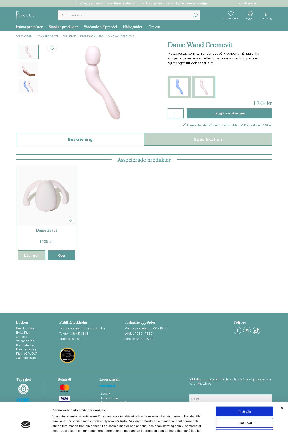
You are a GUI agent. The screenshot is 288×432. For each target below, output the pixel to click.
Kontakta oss (25, 345)
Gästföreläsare (26, 358)
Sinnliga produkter (63, 27)
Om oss (154, 27)
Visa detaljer (217, 424)
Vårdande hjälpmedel (100, 27)
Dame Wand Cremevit (120, 36)
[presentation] (28, 52)
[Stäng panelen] (281, 380)
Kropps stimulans (91, 36)
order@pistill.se (69, 339)
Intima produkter (29, 27)
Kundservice (247, 3)
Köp (61, 294)
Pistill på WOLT (26, 353)
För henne (69, 36)
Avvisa (244, 406)
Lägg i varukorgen (229, 113)
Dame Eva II (46, 269)
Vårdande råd (25, 341)
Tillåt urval (244, 395)
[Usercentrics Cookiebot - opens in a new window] (25, 424)
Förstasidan (24, 36)
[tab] (28, 52)
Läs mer (31, 294)
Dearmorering (26, 349)
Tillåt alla (244, 384)
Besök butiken (26, 328)
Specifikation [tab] (208, 139)
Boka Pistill (23, 332)
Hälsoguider (132, 27)
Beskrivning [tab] (80, 139)
